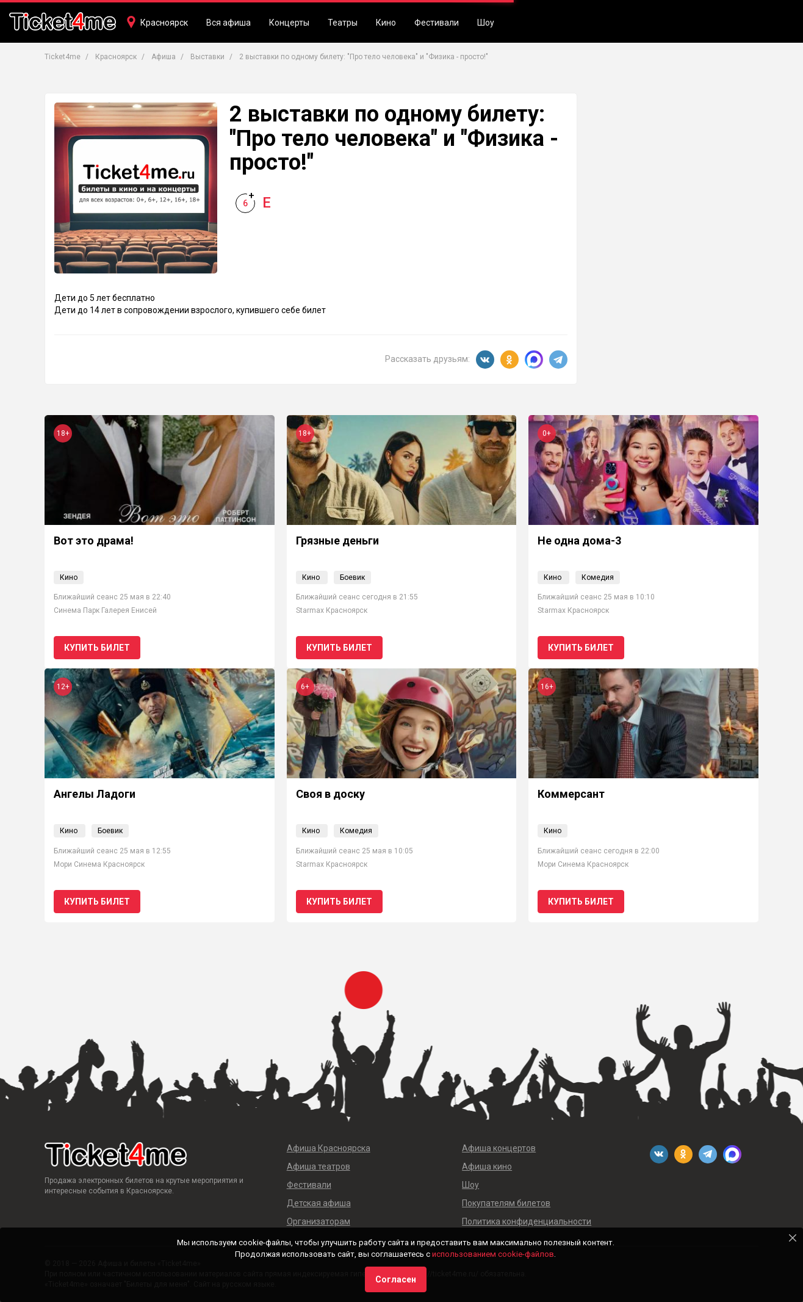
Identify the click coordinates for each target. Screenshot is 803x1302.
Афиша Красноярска (328, 1148)
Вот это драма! (94, 540)
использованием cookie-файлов (493, 1254)
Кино (386, 22)
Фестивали (436, 22)
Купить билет (97, 648)
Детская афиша (319, 1203)
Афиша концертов (499, 1148)
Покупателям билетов (506, 1203)
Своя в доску (330, 793)
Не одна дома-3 (579, 540)
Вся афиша (228, 22)
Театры (343, 22)
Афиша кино (487, 1166)
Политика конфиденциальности (526, 1221)
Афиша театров (318, 1166)
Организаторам (318, 1221)
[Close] (792, 1238)
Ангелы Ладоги (94, 793)
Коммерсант (571, 793)
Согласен (395, 1279)
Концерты (289, 22)
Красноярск (164, 22)
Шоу (485, 22)
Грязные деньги (337, 540)
